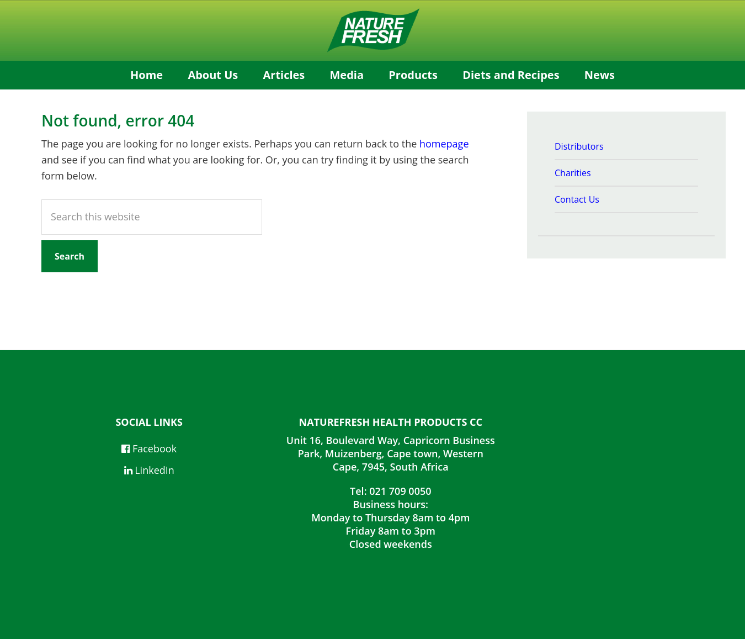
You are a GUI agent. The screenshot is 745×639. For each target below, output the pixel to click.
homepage (444, 143)
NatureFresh (372, 30)
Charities (573, 173)
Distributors (579, 146)
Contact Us (577, 199)
